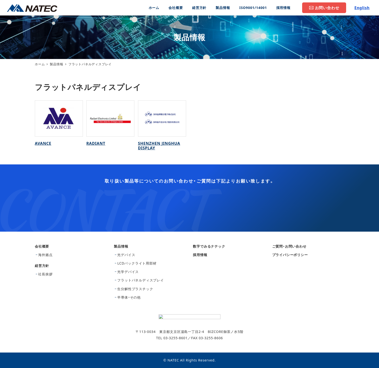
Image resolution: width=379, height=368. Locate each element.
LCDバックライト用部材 (136, 263)
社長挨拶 (45, 274)
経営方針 (42, 265)
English (362, 7)
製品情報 (121, 246)
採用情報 (200, 254)
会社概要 (42, 246)
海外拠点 (45, 254)
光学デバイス (128, 271)
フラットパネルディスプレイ (140, 280)
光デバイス (126, 254)
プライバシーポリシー (290, 254)
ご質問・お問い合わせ (289, 246)
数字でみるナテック (209, 246)
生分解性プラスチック (135, 289)
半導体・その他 (129, 297)
